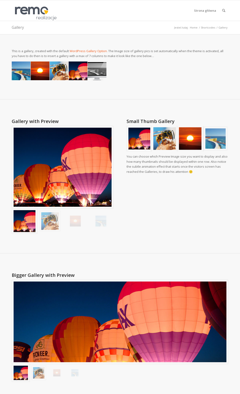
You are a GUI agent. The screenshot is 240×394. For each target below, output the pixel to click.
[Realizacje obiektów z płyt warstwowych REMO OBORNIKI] (34, 10)
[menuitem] (205, 10)
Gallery (18, 27)
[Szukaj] (223, 10)
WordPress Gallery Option (88, 51)
